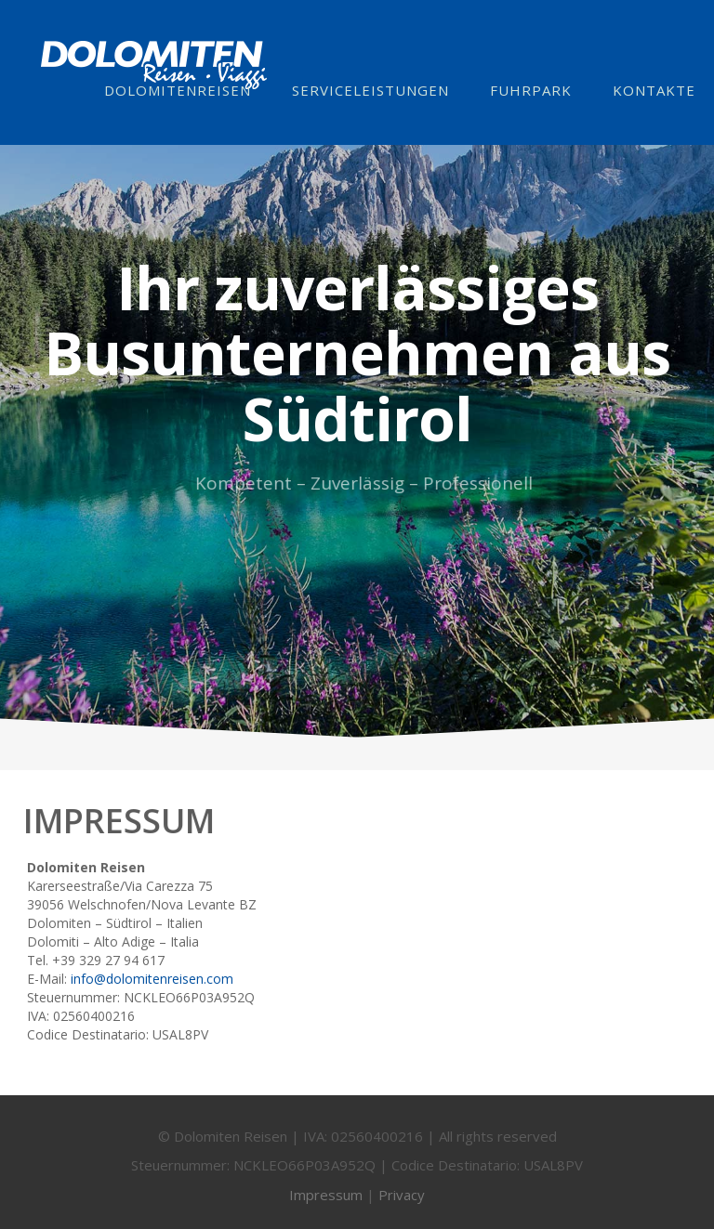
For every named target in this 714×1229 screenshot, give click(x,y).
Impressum (326, 1201)
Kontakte (654, 90)
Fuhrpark (531, 90)
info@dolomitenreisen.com (152, 978)
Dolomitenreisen (177, 90)
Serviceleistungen (370, 90)
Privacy (401, 1201)
